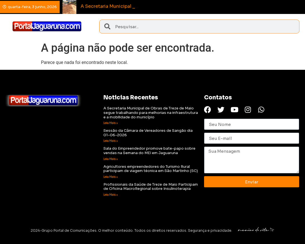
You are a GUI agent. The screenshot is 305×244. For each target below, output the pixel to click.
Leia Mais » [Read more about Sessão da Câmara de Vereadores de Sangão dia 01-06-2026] (110, 141)
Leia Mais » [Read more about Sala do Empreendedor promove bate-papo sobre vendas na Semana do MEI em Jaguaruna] (110, 159)
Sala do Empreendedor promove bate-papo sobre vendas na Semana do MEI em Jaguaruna (149, 150)
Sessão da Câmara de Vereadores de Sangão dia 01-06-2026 (148, 132)
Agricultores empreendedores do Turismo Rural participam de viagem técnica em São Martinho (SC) (150, 168)
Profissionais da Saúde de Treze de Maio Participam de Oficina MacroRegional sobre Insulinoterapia (150, 186)
